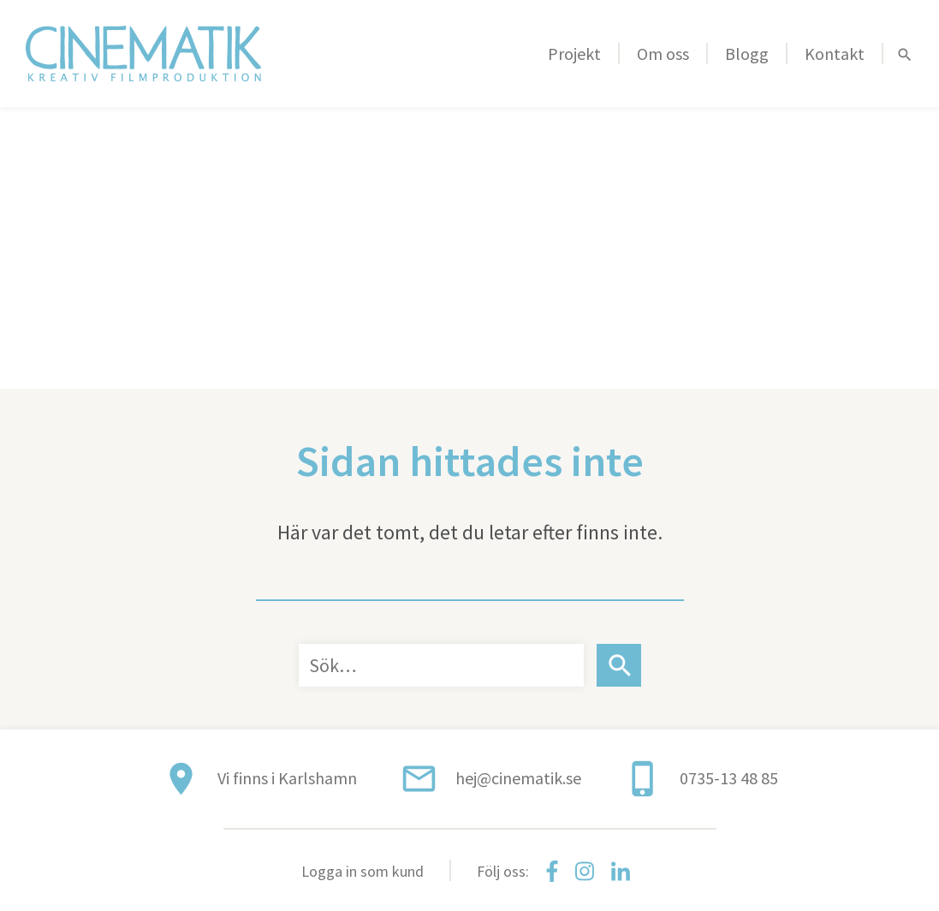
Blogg (747, 53)
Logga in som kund (362, 871)
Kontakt (835, 53)
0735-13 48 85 (729, 778)
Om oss (663, 53)
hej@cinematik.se (518, 778)
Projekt (574, 53)
